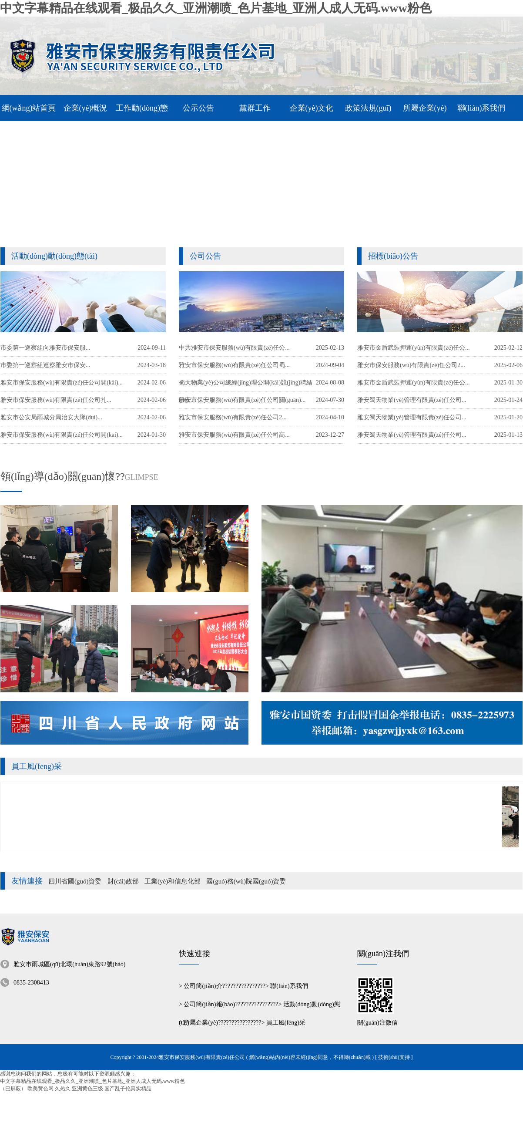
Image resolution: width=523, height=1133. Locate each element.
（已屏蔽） (13, 1089)
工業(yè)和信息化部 (172, 881)
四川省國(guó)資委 (75, 881)
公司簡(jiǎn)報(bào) (209, 1004)
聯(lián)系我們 (289, 986)
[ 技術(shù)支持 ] (394, 1057)
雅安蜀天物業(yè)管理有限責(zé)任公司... (411, 435)
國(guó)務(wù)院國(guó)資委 (246, 881)
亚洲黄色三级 (87, 1089)
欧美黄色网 (40, 1089)
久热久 (62, 1089)
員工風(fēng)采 (36, 766)
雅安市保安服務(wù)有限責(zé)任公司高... (234, 435)
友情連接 (27, 881)
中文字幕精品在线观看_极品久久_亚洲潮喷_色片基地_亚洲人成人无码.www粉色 (216, 8)
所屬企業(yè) (201, 1022)
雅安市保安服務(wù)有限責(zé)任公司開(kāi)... (61, 435)
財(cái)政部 (123, 881)
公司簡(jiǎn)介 (203, 986)
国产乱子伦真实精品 (127, 1089)
